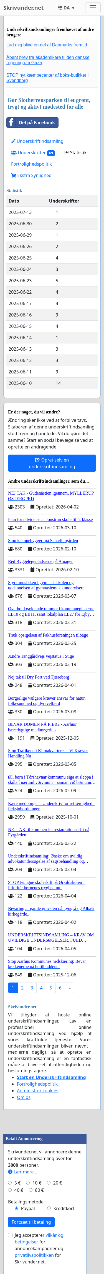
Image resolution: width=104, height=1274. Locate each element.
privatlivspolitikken (34, 1255)
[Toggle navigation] (93, 7)
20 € (57, 1183)
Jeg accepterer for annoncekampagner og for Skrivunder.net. (39, 1248)
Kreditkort (63, 1208)
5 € (17, 1183)
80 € (39, 1190)
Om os (24, 1097)
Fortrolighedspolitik (31, 164)
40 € (18, 1190)
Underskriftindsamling (37, 141)
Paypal (28, 1208)
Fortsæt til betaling (31, 1222)
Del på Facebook (31, 123)
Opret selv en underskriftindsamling (52, 463)
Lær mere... (22, 1172)
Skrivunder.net (23, 7)
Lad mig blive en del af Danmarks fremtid (46, 45)
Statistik (76, 152)
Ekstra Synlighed (31, 175)
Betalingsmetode (26, 1202)
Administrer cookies (37, 1091)
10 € (36, 1183)
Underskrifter (33, 152)
